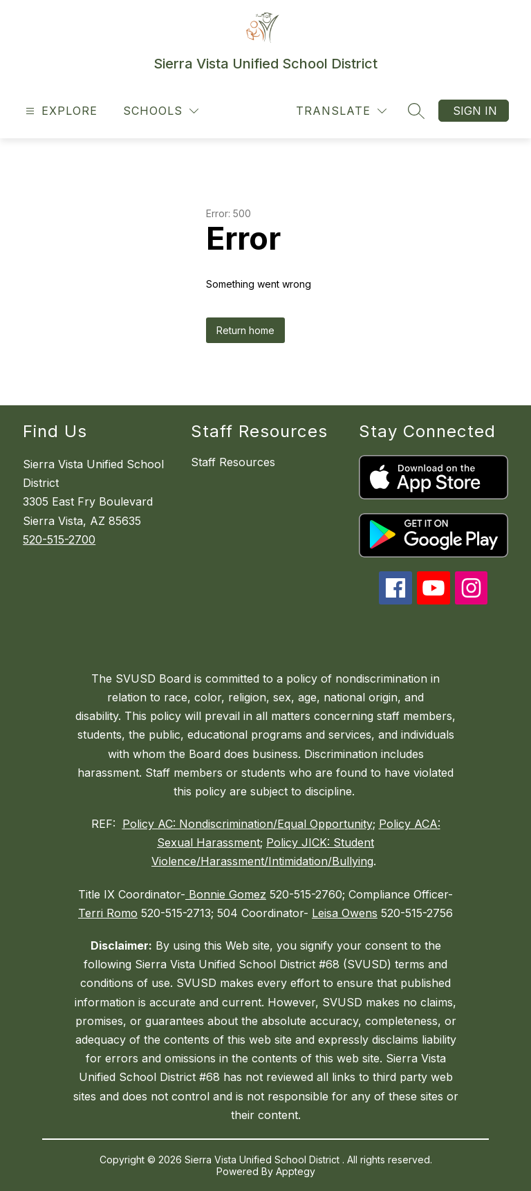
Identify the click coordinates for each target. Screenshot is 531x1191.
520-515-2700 (59, 539)
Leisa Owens (345, 913)
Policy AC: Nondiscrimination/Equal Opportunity (247, 824)
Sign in (475, 111)
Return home (245, 330)
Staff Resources (233, 462)
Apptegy (295, 1171)
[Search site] (416, 110)
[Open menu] (59, 111)
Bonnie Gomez (225, 894)
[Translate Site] (341, 111)
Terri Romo (108, 913)
